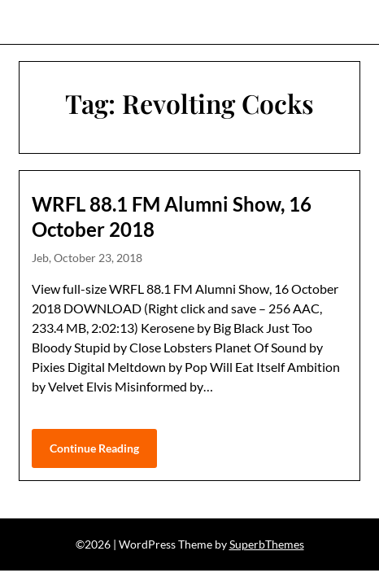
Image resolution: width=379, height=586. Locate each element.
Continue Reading (94, 448)
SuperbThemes (266, 544)
